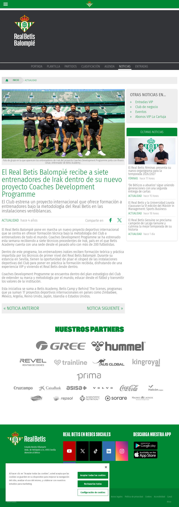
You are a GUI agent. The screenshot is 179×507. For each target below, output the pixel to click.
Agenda (109, 66)
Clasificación (90, 66)
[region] (57, 482)
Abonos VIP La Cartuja (148, 116)
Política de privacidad (133, 493)
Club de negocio (144, 106)
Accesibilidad (159, 493)
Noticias (125, 66)
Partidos (71, 66)
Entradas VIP (141, 101)
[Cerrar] (106, 467)
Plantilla (53, 66)
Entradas (141, 66)
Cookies (148, 493)
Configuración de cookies (93, 492)
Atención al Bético (32, 449)
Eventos (138, 111)
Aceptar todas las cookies (93, 475)
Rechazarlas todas (93, 484)
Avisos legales (116, 493)
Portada (36, 66)
